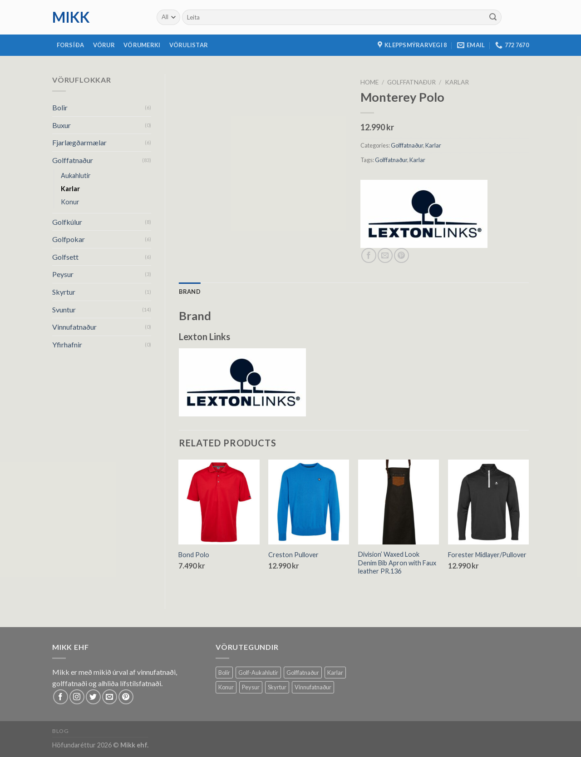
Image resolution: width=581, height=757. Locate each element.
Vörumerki (141, 45)
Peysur (63, 274)
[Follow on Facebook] (60, 696)
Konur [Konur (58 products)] (226, 687)
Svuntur (64, 309)
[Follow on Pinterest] (125, 696)
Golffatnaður (72, 160)
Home (369, 82)
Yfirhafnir (67, 344)
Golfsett (65, 256)
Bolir (60, 107)
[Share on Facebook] (368, 255)
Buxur (61, 125)
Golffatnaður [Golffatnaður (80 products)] (302, 672)
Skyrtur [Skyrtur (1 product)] (277, 687)
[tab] (190, 291)
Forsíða (70, 45)
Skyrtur (63, 291)
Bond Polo (193, 555)
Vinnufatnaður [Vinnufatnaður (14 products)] (313, 687)
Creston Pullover (293, 555)
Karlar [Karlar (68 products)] (335, 672)
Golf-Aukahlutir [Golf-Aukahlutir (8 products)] (258, 672)
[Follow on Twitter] (93, 696)
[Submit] (493, 17)
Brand (190, 291)
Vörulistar (188, 45)
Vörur (104, 45)
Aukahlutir (76, 175)
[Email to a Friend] (385, 255)
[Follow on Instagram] (76, 696)
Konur (70, 202)
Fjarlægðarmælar (79, 142)
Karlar (70, 189)
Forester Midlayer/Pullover (487, 555)
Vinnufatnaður (74, 326)
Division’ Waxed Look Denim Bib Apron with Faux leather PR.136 (397, 562)
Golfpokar (68, 239)
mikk (71, 17)
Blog (60, 730)
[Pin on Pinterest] (401, 255)
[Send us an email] (109, 696)
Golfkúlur (67, 222)
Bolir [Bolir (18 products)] (224, 672)
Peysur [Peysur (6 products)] (251, 687)
